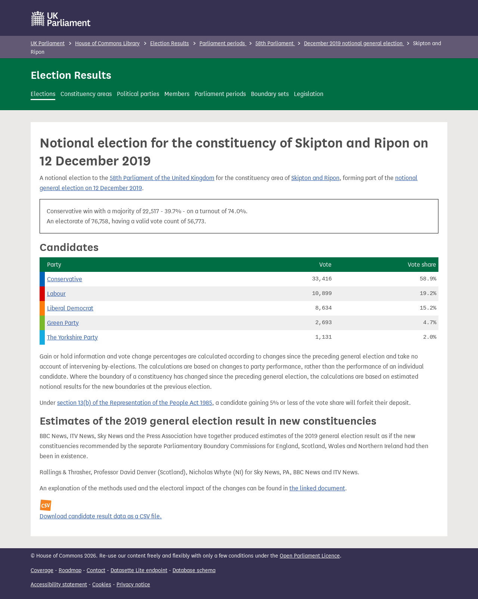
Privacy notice (133, 584)
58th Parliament (275, 43)
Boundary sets (270, 93)
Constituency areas (86, 93)
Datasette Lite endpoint (139, 570)
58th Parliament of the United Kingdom (162, 177)
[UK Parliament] (61, 18)
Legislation (308, 93)
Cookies (101, 584)
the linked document (317, 488)
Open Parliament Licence (310, 556)
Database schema (194, 570)
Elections (43, 93)
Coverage (42, 570)
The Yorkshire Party (72, 337)
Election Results (169, 43)
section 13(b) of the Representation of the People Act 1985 (134, 402)
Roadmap (70, 570)
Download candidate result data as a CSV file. (101, 516)
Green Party (63, 322)
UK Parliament (48, 43)
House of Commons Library (107, 43)
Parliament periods (222, 43)
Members (176, 93)
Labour (56, 293)
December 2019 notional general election (354, 43)
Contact (96, 570)
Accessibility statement (59, 584)
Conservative (64, 279)
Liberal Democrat (70, 308)
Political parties (138, 93)
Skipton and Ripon (315, 177)
